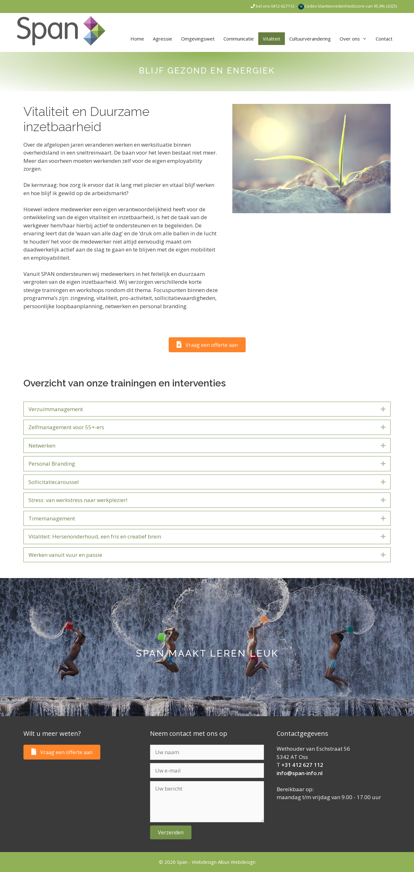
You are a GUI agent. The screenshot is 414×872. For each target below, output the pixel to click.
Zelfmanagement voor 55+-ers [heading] (66, 427)
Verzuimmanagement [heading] (55, 409)
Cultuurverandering (310, 38)
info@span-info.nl (300, 773)
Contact (384, 38)
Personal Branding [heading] (51, 463)
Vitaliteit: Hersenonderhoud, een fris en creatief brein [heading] (94, 536)
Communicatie (238, 38)
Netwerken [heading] (41, 445)
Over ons (355, 38)
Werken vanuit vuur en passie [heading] (65, 554)
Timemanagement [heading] (51, 518)
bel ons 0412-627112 (272, 6)
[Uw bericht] (207, 801)
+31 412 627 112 (302, 764)
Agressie (162, 38)
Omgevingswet (198, 38)
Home (137, 38)
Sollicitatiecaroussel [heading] (53, 482)
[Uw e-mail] (207, 770)
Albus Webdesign (236, 862)
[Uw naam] (207, 752)
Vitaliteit (271, 38)
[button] (383, 409)
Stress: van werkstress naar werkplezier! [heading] (77, 500)
